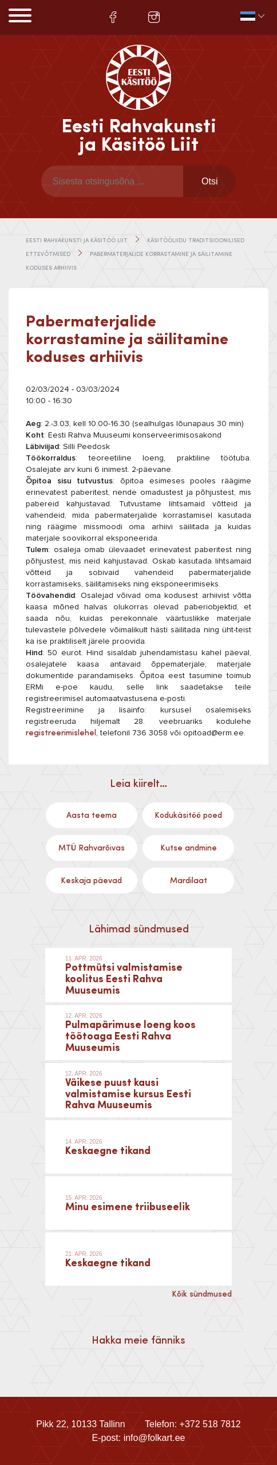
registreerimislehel (61, 733)
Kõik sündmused (202, 1294)
